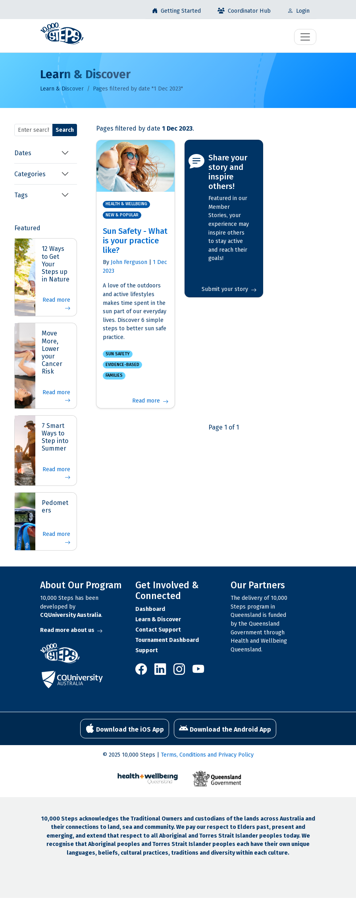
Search (65, 130)
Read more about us (71, 630)
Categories (30, 174)
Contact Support (158, 629)
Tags (21, 195)
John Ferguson (129, 262)
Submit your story (229, 289)
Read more (56, 304)
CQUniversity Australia (70, 615)
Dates (22, 153)
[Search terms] (33, 130)
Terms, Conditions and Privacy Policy (207, 754)
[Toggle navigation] (305, 37)
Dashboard (150, 609)
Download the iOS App (124, 728)
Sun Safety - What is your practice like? (135, 240)
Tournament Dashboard (167, 640)
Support (146, 650)
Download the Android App (225, 728)
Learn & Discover (62, 88)
